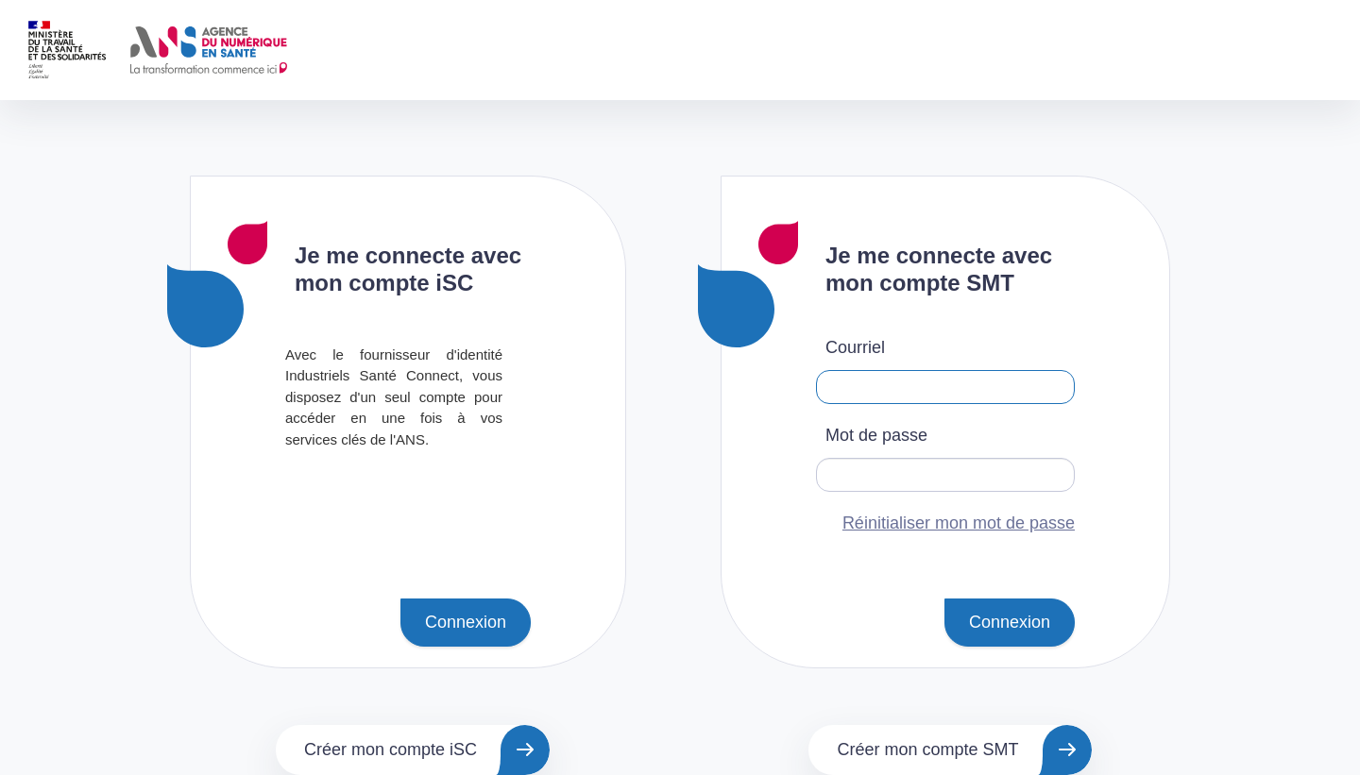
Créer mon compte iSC (390, 749)
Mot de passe (876, 435)
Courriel (855, 347)
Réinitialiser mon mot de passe (958, 523)
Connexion (465, 622)
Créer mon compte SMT (927, 749)
